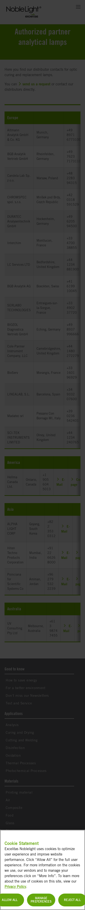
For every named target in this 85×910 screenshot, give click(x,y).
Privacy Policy (15, 889)
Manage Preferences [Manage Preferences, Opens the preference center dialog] (41, 902)
